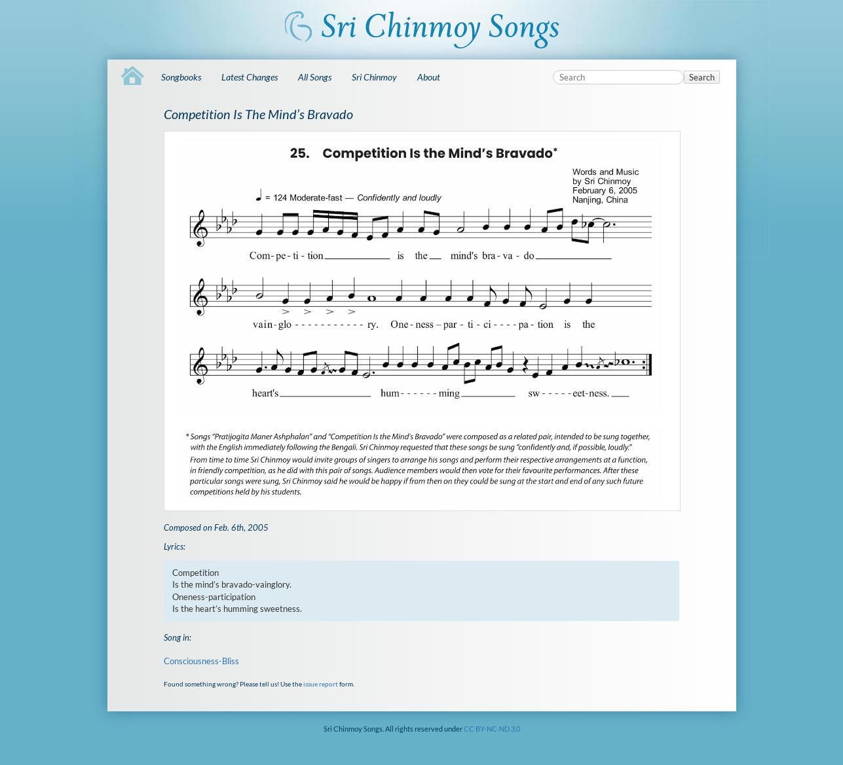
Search (702, 77)
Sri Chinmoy (374, 76)
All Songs (314, 76)
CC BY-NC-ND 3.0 (492, 728)
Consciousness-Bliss (201, 661)
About (428, 76)
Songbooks (181, 76)
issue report (320, 684)
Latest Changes (249, 76)
